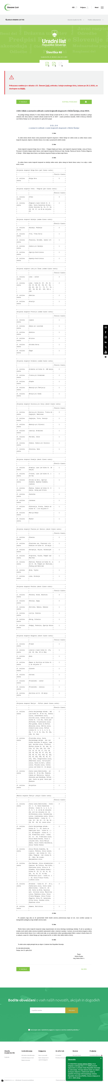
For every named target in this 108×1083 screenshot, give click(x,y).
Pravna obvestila (60, 1080)
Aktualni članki (77, 1055)
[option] (54, 52)
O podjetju (93, 1055)
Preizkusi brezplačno (61, 1057)
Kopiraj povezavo (69, 102)
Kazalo (23, 102)
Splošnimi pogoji (47, 1030)
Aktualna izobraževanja (28, 1055)
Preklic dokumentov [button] (96, 20)
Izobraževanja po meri (28, 1057)
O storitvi (58, 1055)
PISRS (22, 88)
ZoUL (47, 85)
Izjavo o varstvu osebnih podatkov (67, 1030)
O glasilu (6, 1057)
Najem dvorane (26, 1060)
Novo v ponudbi (42, 1055)
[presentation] (54, 1022)
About (99, 1055)
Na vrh (84, 969)
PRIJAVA (72, 1010)
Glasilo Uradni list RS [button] (76, 20)
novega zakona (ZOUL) (84, 1064)
